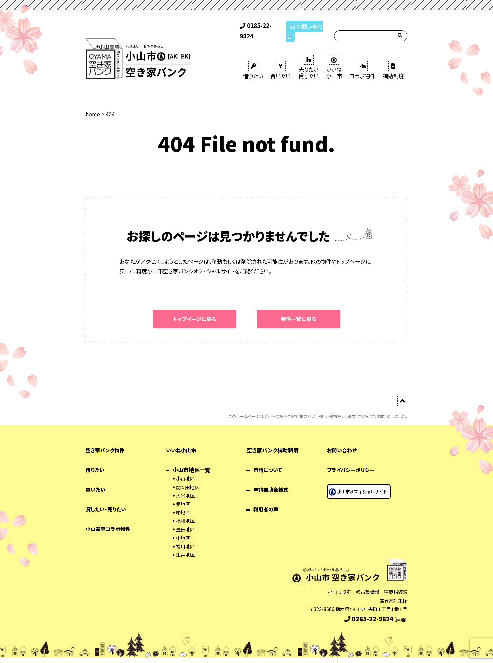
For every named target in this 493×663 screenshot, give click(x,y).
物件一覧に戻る (298, 309)
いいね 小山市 (334, 57)
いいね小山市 (182, 441)
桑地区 (183, 494)
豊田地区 (185, 520)
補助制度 (393, 60)
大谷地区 (185, 486)
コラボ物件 (362, 60)
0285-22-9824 (260, 26)
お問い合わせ (306, 26)
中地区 (183, 528)
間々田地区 (187, 477)
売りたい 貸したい (308, 57)
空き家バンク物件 (106, 441)
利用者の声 (266, 500)
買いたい (280, 60)
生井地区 (185, 545)
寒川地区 (185, 536)
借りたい (253, 60)
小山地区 (185, 469)
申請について (268, 460)
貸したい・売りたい (107, 500)
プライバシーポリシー (352, 460)
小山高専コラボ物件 (109, 519)
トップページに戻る (194, 309)
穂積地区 (185, 511)
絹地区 (183, 503)
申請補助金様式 (272, 480)
